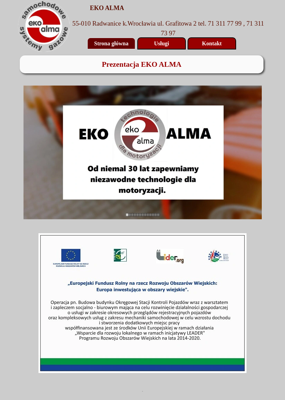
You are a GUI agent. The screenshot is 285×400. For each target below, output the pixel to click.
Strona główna (111, 43)
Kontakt (212, 43)
